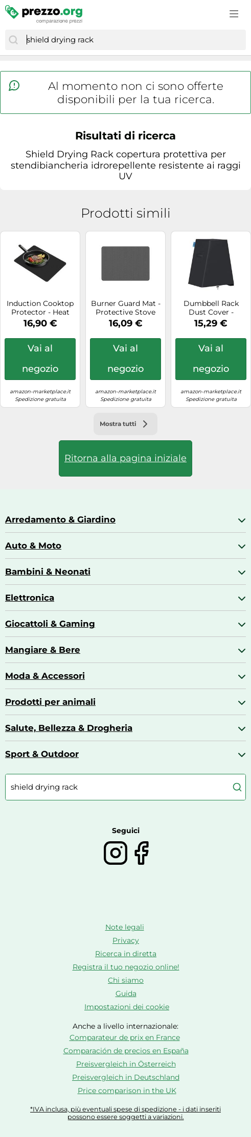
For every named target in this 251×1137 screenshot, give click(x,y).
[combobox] (133, 40)
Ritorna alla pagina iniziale (125, 458)
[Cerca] (13, 40)
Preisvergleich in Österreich (126, 1064)
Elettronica (29, 598)
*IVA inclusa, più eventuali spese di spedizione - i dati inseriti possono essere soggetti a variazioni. (125, 1113)
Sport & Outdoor (42, 754)
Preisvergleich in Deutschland (125, 1077)
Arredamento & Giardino (60, 519)
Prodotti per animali (50, 702)
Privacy (125, 940)
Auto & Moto (33, 545)
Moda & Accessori (45, 676)
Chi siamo (126, 980)
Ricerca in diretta (125, 953)
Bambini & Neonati (47, 571)
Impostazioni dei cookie (126, 1006)
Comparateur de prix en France (125, 1037)
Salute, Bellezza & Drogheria (68, 728)
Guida (126, 993)
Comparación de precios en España (126, 1050)
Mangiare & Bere (42, 650)
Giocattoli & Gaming (50, 624)
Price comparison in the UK (127, 1090)
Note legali (124, 927)
